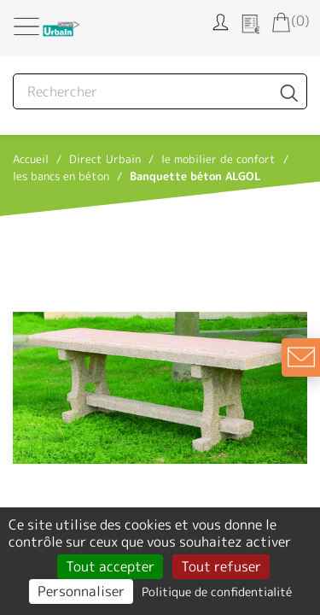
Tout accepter (110, 566)
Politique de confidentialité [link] (217, 591)
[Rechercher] (160, 91)
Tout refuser (221, 566)
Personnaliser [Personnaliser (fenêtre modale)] (81, 591)
